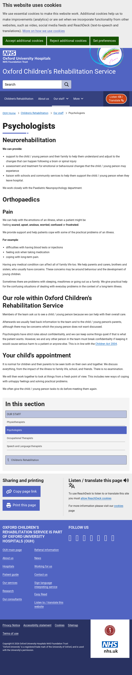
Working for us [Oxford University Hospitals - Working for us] (43, 566)
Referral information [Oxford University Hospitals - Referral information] (46, 550)
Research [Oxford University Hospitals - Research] (8, 591)
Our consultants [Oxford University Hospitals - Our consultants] (12, 599)
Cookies (59, 625)
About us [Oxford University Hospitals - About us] (8, 558)
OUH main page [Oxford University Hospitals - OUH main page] (12, 550)
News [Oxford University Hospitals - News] (37, 558)
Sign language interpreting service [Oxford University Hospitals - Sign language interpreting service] (45, 585)
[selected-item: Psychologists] (66, 430)
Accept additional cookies (24, 41)
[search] (66, 84)
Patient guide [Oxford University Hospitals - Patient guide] (11, 574)
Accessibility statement (37, 625)
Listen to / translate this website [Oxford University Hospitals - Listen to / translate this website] (48, 604)
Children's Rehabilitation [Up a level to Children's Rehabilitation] (24, 460)
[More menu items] (78, 98)
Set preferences (104, 41)
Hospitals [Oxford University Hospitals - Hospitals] (8, 566)
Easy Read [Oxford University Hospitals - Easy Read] (40, 594)
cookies (118, 505)
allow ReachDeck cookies (96, 498)
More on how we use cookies (44, 31)
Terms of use (10, 633)
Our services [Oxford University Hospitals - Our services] (10, 582)
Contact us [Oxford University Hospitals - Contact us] (40, 574)
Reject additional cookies (68, 41)
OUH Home (9, 113)
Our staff (58, 113)
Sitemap (73, 625)
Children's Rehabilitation (34, 113)
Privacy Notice (11, 625)
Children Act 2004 (106, 343)
